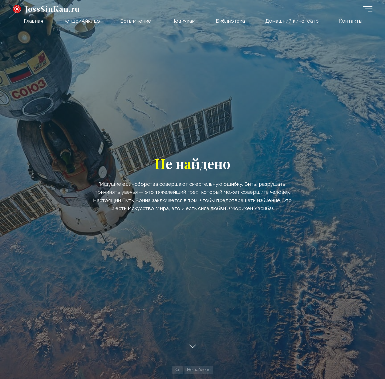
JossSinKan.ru (52, 8)
